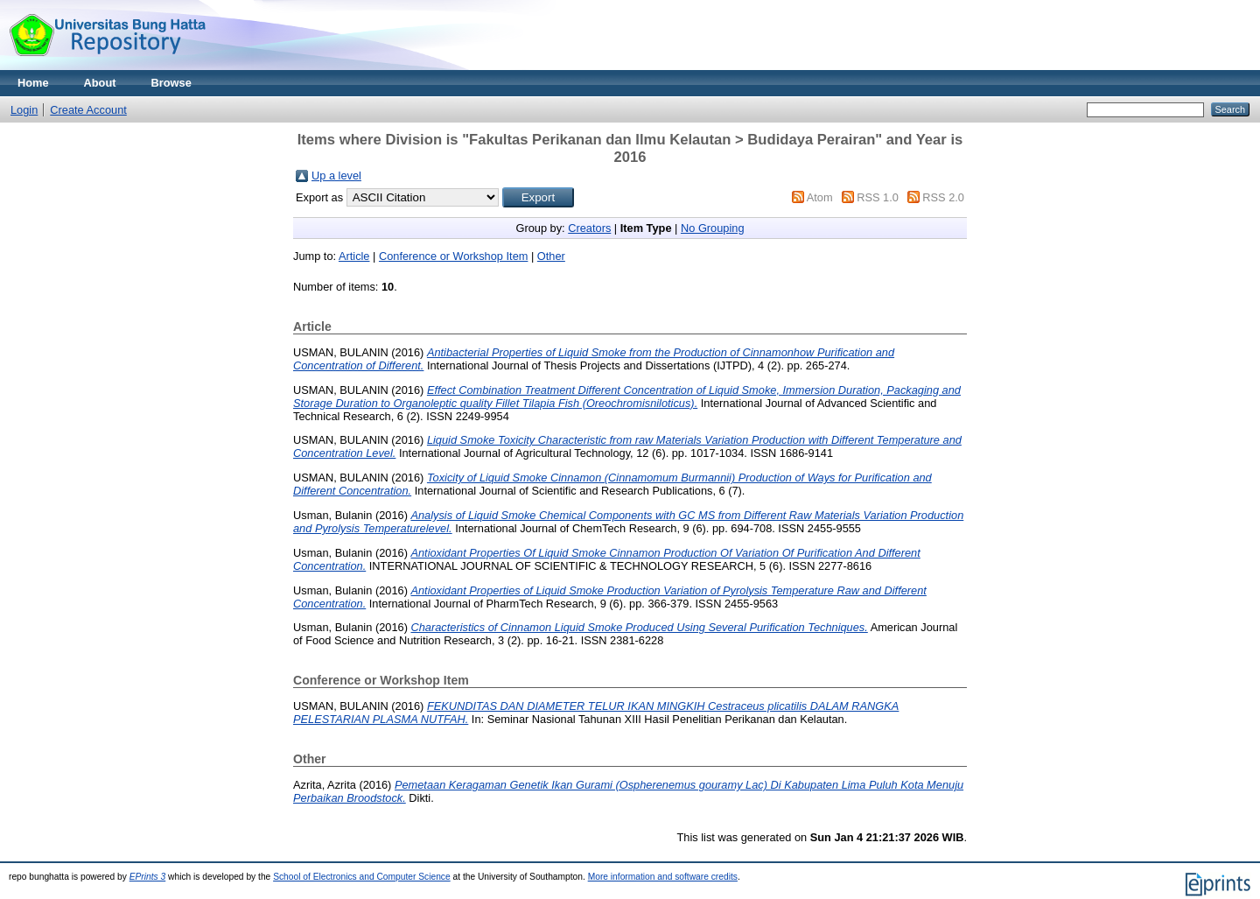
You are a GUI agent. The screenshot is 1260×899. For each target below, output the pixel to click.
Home (33, 82)
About (100, 82)
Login (24, 109)
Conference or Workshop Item (453, 256)
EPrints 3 (148, 876)
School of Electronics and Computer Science (362, 876)
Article (354, 256)
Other (551, 256)
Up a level (336, 175)
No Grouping (713, 228)
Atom (820, 197)
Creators (589, 228)
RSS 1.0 (878, 197)
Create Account (88, 109)
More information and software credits (663, 876)
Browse (171, 82)
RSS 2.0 (943, 197)
